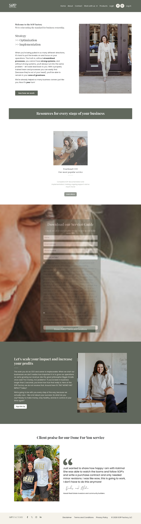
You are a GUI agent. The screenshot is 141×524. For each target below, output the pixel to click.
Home (63, 6)
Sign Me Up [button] (20, 409)
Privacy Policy (102, 519)
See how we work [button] (26, 93)
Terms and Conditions (84, 519)
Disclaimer (67, 519)
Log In (128, 6)
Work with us (91, 6)
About (70, 6)
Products (104, 6)
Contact (78, 6)
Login (111, 6)
